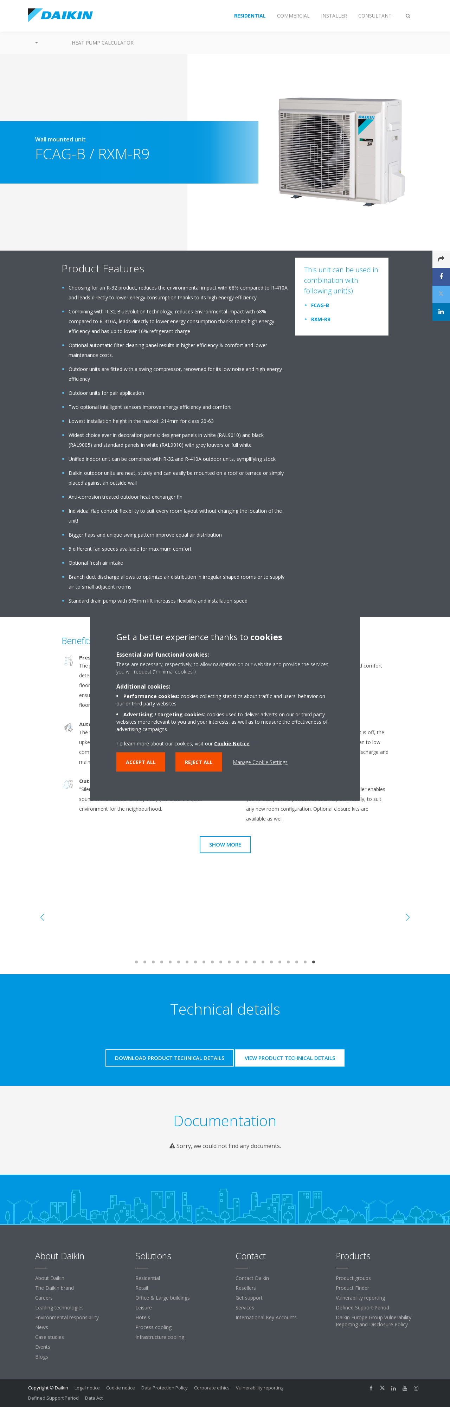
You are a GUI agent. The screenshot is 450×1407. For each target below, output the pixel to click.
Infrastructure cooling (159, 1337)
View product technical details (290, 1057)
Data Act (94, 1398)
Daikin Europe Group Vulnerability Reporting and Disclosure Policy (373, 1321)
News (41, 1327)
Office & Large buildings (162, 1297)
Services (245, 1307)
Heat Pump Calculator (103, 42)
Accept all (141, 761)
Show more (225, 844)
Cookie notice (120, 1388)
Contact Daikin (252, 1278)
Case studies (49, 1337)
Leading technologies (59, 1307)
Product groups (353, 1278)
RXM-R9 (320, 319)
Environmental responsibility (67, 1317)
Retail (141, 1288)
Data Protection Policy (164, 1388)
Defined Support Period (363, 1307)
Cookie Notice (232, 743)
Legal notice (87, 1388)
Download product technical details (169, 1057)
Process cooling (153, 1327)
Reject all (199, 761)
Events (42, 1346)
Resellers (246, 1288)
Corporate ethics (212, 1388)
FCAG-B (320, 305)
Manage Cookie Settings (260, 761)
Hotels (142, 1317)
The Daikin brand (54, 1288)
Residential (147, 1278)
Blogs (41, 1356)
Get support (249, 1297)
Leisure (143, 1307)
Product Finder (352, 1288)
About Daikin (49, 1278)
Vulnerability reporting (360, 1297)
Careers (44, 1297)
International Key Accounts (266, 1317)
